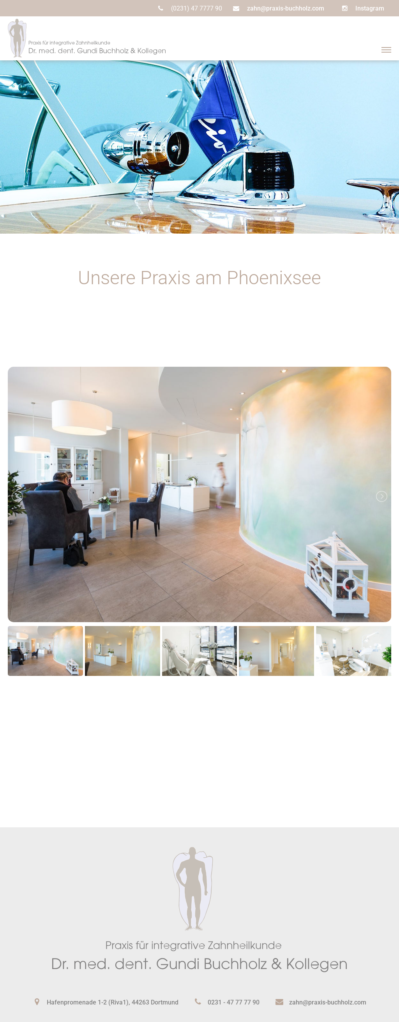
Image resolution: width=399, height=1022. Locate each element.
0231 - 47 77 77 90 (234, 1002)
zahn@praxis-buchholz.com (285, 8)
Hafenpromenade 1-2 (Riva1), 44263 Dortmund (112, 1002)
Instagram (369, 8)
